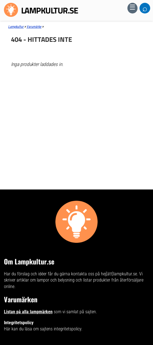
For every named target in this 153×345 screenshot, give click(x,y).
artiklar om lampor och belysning (46, 280)
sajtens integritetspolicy (60, 329)
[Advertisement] (76, 112)
